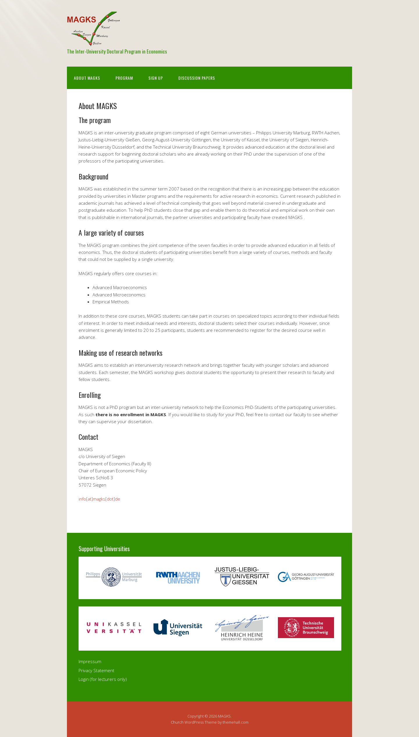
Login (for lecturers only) (103, 679)
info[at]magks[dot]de (99, 499)
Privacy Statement (96, 670)
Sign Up (155, 78)
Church (177, 722)
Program (124, 78)
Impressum (90, 661)
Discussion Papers (196, 78)
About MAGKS (87, 78)
